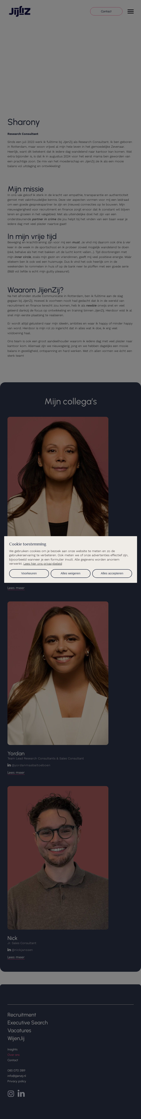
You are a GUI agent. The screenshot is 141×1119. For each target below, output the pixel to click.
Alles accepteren (112, 573)
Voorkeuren (29, 573)
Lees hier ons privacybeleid (42, 563)
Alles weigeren (70, 573)
